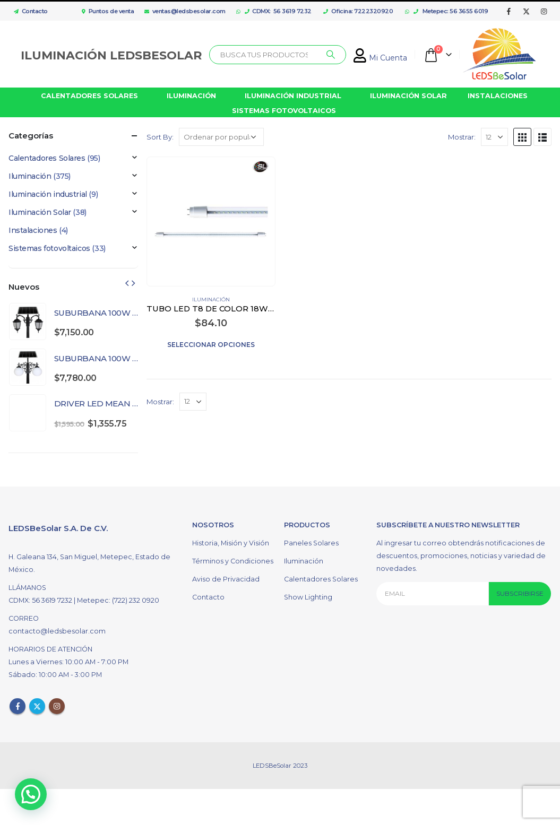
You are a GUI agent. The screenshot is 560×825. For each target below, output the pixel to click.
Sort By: (160, 137)
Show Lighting (308, 597)
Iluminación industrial (47, 194)
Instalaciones (32, 230)
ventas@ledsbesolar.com (185, 11)
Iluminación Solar (39, 212)
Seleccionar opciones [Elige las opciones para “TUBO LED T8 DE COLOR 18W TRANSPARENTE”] (211, 345)
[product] (211, 221)
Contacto (28, 11)
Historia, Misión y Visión (230, 543)
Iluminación (211, 299)
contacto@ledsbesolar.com (57, 631)
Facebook (17, 706)
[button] (32, 793)
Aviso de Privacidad (226, 579)
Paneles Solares (311, 543)
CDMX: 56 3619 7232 (278, 11)
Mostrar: (462, 137)
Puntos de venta (108, 11)
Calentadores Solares (46, 158)
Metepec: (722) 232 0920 (118, 600)
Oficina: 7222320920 (358, 11)
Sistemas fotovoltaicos (49, 248)
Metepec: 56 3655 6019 (450, 11)
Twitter (37, 706)
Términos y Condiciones (232, 561)
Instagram (57, 706)
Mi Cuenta (380, 58)
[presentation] (127, 283)
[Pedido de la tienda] (221, 137)
